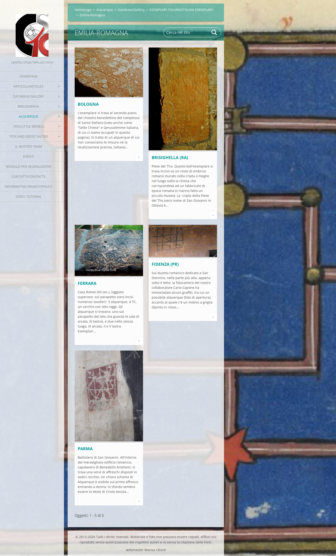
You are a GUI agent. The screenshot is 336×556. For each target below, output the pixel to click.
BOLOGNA (88, 104)
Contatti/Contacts (28, 176)
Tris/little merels (28, 126)
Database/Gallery (28, 96)
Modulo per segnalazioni (28, 166)
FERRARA (87, 283)
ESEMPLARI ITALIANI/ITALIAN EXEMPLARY (181, 9)
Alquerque (28, 116)
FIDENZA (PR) (165, 264)
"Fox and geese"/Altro (28, 136)
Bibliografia (28, 106)
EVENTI (28, 156)
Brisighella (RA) (170, 157)
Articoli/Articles (28, 86)
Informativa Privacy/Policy (28, 186)
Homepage (29, 76)
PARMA (85, 448)
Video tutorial (29, 196)
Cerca (214, 32)
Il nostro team (28, 146)
